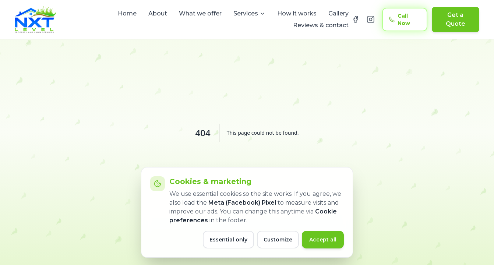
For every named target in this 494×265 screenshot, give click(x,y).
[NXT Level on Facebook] (356, 19)
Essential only (228, 239)
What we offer (200, 13)
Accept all (322, 239)
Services (249, 13)
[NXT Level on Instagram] (371, 19)
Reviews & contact (321, 25)
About (157, 13)
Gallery (338, 13)
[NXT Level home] (35, 19)
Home (127, 13)
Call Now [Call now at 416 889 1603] (399, 19)
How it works (297, 13)
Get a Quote (455, 19)
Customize (278, 239)
